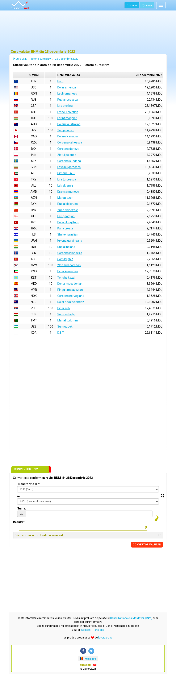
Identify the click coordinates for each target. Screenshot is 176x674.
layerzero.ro (105, 637)
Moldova (88, 658)
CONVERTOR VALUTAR (147, 544)
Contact (86, 629)
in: (19, 496)
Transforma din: (28, 484)
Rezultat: (19, 522)
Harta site (98, 629)
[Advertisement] (88, 30)
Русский (147, 5)
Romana (132, 5)
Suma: (21, 508)
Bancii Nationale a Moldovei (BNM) (131, 618)
